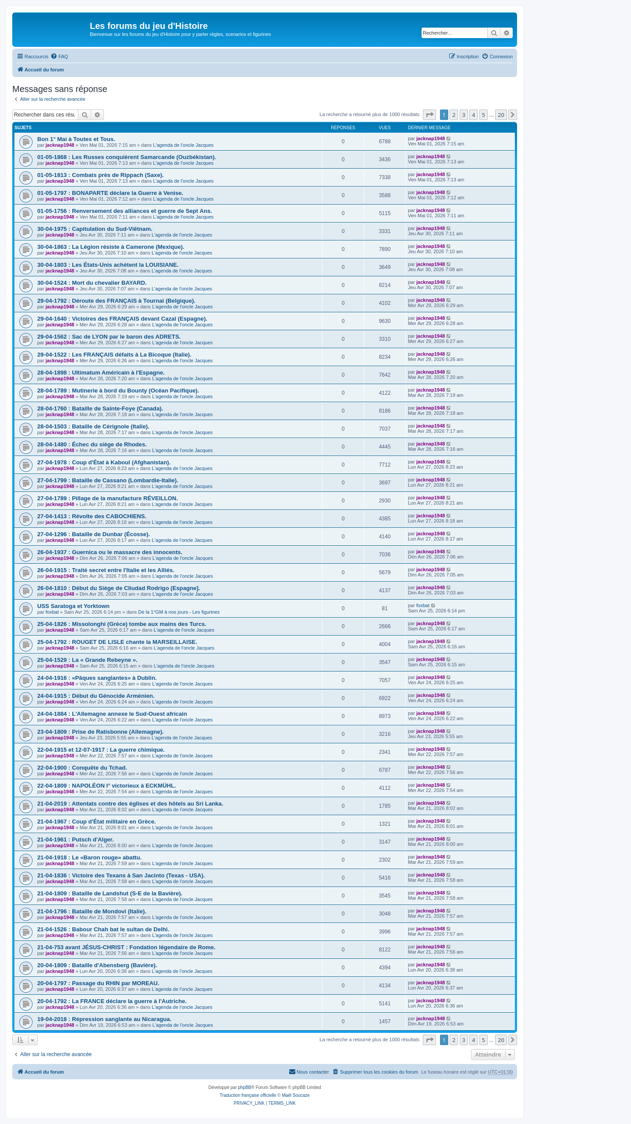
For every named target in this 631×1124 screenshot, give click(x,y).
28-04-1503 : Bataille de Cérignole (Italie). (93, 426)
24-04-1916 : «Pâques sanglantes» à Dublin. (97, 678)
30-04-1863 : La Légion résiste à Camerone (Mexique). (110, 247)
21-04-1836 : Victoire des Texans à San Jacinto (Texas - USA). (121, 875)
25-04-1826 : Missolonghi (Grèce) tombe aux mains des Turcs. (121, 624)
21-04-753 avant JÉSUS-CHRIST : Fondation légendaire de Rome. (126, 947)
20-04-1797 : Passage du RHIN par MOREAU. (98, 983)
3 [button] (463, 115)
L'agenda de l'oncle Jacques (183, 145)
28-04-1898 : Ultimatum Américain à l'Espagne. (101, 372)
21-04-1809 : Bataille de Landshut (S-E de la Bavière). (109, 893)
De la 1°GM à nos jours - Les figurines (179, 612)
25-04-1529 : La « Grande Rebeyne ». (87, 660)
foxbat (52, 612)
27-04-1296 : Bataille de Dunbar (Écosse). (93, 534)
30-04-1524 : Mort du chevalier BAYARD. (92, 282)
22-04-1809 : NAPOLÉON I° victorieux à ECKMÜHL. (106, 785)
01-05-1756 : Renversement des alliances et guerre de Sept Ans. (124, 211)
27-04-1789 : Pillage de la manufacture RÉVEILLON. (107, 498)
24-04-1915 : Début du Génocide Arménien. (96, 696)
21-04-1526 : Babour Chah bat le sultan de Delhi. (103, 929)
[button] (429, 115)
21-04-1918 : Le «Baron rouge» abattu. (89, 857)
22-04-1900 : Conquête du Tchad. (82, 767)
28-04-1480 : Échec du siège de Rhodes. (92, 444)
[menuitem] (59, 56)
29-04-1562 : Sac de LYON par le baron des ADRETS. (109, 336)
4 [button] (473, 115)
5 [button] (483, 115)
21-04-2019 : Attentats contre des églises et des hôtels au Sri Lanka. (130, 803)
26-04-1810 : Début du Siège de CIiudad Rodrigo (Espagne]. (118, 588)
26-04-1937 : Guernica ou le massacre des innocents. (109, 552)
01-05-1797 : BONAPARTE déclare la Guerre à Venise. (110, 193)
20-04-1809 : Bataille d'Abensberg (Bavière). (97, 965)
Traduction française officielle (248, 1095)
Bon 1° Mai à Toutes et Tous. (76, 139)
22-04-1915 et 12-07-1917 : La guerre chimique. (101, 749)
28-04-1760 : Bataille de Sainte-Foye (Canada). (100, 408)
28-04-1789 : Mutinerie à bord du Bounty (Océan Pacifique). (118, 390)
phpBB (244, 1087)
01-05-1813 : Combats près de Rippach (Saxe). (100, 175)
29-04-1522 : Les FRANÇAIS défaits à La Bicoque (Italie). (114, 354)
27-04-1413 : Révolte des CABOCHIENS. (91, 516)
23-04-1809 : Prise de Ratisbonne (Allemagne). (100, 731)
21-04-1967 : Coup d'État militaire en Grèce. (96, 821)
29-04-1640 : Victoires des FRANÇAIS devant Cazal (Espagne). (122, 318)
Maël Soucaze (295, 1095)
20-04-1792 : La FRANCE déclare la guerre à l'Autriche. (112, 1001)
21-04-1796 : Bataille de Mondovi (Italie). (91, 911)
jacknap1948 (60, 145)
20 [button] (501, 115)
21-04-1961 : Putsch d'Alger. (75, 839)
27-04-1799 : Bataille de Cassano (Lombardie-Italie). (107, 480)
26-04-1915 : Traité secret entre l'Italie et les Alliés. (105, 570)
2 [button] (453, 115)
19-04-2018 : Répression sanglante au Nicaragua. (104, 1019)
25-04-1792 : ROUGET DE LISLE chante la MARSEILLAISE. (117, 642)
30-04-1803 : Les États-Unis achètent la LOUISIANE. (107, 265)
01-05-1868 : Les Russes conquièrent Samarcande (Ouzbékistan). (126, 157)
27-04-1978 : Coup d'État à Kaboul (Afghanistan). (103, 462)
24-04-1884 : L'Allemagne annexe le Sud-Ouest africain (112, 713)
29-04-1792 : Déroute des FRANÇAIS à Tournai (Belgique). (116, 300)
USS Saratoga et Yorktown (73, 606)
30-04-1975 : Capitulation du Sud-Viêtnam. (94, 229)
